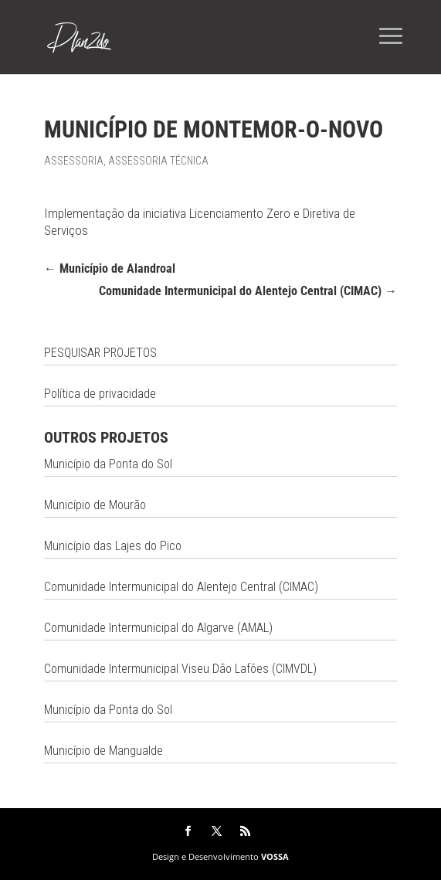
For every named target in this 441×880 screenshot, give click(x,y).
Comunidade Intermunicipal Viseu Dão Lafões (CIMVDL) (180, 668)
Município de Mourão (95, 505)
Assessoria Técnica (158, 161)
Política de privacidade (100, 393)
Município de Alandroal (109, 268)
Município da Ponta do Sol (108, 464)
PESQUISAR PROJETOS (100, 352)
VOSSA (275, 856)
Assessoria (73, 161)
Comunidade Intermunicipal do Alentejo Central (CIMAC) (248, 291)
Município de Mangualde (103, 750)
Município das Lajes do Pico (112, 546)
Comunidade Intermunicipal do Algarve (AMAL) (158, 627)
